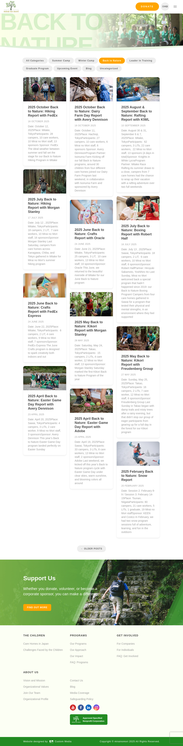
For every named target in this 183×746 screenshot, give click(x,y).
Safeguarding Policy (81, 699)
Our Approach (78, 649)
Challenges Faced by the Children (43, 649)
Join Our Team (31, 692)
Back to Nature (112, 60)
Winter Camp (86, 60)
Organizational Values (36, 686)
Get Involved (127, 635)
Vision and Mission (34, 680)
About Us (30, 672)
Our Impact (76, 656)
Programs (78, 635)
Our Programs (78, 643)
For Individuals (125, 649)
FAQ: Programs (79, 662)
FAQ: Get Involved (127, 656)
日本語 (165, 6)
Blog (89, 68)
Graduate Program (37, 68)
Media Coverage (79, 692)
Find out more (37, 607)
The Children (34, 635)
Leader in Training (141, 60)
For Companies (126, 643)
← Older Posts (91, 548)
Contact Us (76, 680)
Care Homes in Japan (36, 643)
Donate (147, 6)
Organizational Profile (35, 699)
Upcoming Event (67, 68)
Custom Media (61, 741)
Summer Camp (61, 60)
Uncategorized (109, 68)
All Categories (35, 60)
